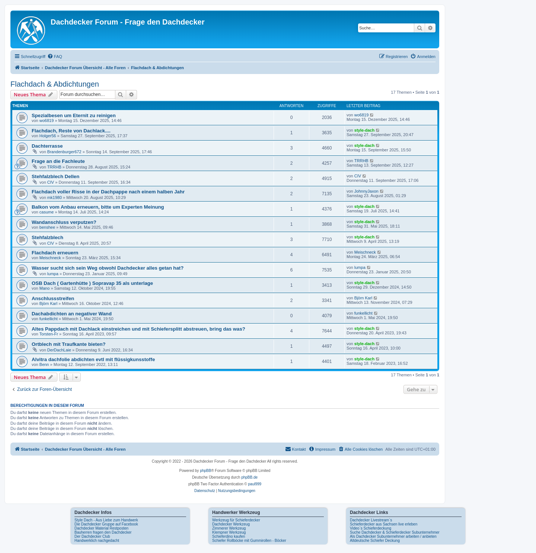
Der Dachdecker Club (92, 536)
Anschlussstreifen (53, 298)
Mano (44, 288)
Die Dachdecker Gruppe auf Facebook (106, 524)
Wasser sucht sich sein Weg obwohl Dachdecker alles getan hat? (108, 268)
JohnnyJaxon (366, 191)
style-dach (364, 130)
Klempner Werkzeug (229, 532)
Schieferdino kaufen (228, 536)
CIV (50, 182)
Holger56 (47, 136)
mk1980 (54, 197)
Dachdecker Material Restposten (101, 528)
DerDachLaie (59, 350)
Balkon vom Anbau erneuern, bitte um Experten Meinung (98, 207)
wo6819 (46, 120)
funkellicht (48, 318)
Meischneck (50, 257)
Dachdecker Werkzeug (231, 524)
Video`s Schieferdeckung (370, 528)
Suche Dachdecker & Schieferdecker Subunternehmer (395, 532)
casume (46, 212)
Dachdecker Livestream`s (371, 520)
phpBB (205, 471)
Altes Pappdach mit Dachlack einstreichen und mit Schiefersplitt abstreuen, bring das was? (138, 329)
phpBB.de (249, 477)
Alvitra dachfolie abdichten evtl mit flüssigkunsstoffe (93, 359)
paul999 (255, 484)
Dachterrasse (47, 146)
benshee (47, 227)
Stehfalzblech (47, 237)
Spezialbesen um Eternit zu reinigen (74, 115)
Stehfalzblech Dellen (55, 176)
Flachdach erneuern (55, 252)
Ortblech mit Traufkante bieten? (69, 344)
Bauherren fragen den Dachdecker (102, 532)
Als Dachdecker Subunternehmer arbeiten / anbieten (393, 536)
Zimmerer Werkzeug (229, 528)
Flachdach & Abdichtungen (54, 84)
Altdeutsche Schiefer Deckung (375, 540)
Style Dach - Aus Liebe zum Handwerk (106, 520)
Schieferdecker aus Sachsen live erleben (383, 524)
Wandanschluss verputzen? (64, 222)
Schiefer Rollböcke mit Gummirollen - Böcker (249, 540)
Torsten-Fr (48, 334)
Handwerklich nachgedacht (96, 540)
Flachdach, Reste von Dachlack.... (71, 131)
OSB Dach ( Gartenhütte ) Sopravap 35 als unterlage (92, 283)
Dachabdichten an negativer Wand (72, 313)
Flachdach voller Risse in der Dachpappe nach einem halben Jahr (108, 191)
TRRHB (54, 167)
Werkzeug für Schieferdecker (236, 520)
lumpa (52, 273)
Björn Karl (48, 303)
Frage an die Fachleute (58, 161)
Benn (44, 364)
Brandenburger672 (64, 151)
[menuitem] (54, 56)
